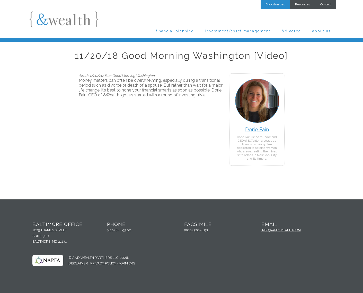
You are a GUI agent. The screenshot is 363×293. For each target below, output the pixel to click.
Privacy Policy (103, 263)
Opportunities (275, 4)
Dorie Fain (257, 129)
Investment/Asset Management (237, 31)
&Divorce (291, 31)
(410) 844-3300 (119, 230)
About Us (321, 31)
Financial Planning (175, 31)
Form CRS (127, 263)
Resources (302, 4)
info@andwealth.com (281, 230)
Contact (325, 4)
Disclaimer (78, 263)
